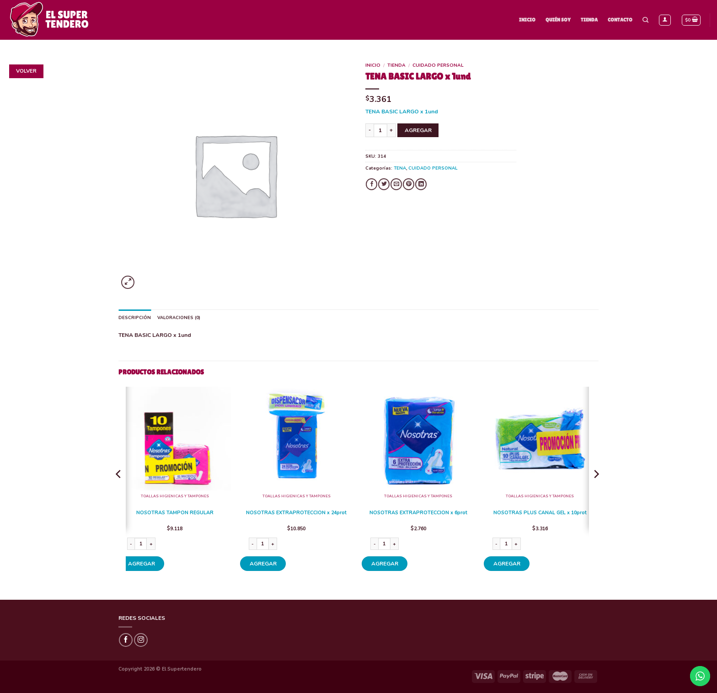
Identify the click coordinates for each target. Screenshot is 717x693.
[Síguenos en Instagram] (141, 640)
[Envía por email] (396, 184)
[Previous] (119, 492)
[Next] (596, 492)
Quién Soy (558, 19)
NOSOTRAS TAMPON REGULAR (175, 513)
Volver (26, 71)
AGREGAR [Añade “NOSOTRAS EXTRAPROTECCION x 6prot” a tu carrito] (384, 563)
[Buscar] (645, 20)
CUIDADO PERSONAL (438, 65)
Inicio (527, 19)
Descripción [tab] (134, 317)
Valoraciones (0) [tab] (178, 317)
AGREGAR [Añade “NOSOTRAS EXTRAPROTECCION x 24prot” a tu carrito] (263, 563)
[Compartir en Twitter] (384, 184)
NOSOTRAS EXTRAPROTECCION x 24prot (296, 513)
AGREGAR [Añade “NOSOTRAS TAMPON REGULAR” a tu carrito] (141, 563)
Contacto (620, 19)
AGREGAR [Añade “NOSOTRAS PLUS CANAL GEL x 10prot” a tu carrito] (506, 563)
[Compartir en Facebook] (371, 184)
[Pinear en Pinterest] (408, 184)
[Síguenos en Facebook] (126, 640)
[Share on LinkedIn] (421, 184)
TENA (400, 168)
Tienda (589, 19)
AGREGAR (418, 130)
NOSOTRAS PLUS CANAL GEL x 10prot (540, 513)
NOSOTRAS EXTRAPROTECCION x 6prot (418, 513)
